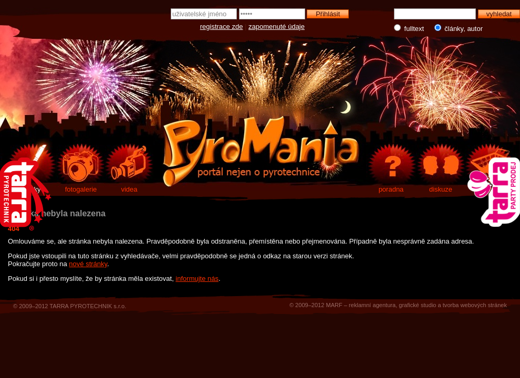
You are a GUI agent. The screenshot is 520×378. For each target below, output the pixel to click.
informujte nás (197, 278)
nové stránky (88, 264)
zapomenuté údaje (276, 26)
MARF (334, 305)
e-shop (490, 189)
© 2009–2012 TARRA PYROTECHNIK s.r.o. (69, 306)
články (31, 189)
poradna (391, 189)
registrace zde (221, 26)
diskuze (440, 189)
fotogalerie (81, 189)
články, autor (456, 28)
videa (129, 189)
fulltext (410, 28)
